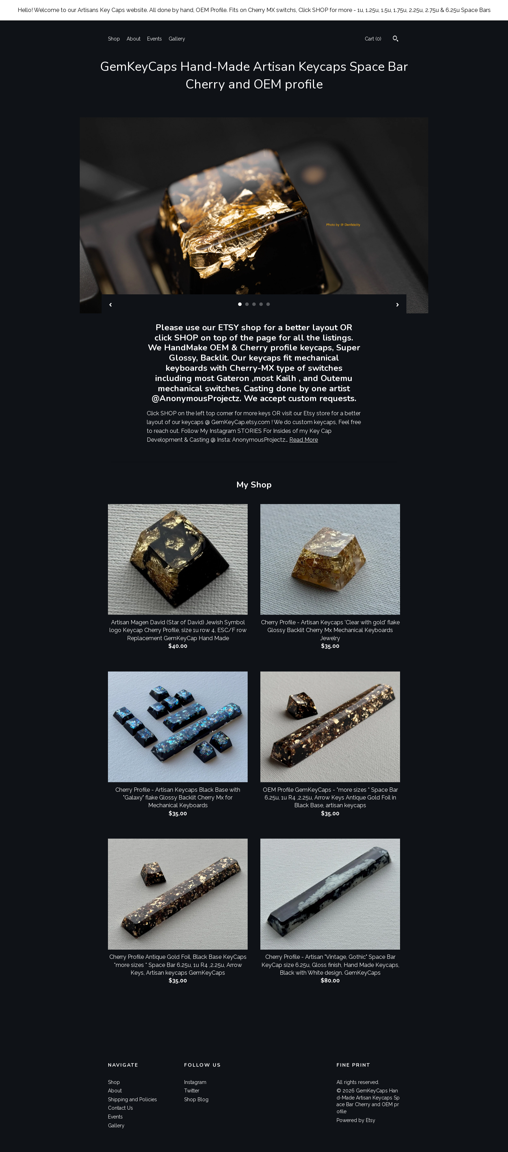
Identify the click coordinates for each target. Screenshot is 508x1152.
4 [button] (261, 304)
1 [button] (240, 304)
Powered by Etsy (356, 1120)
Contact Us (120, 1108)
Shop (114, 39)
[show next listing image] (397, 305)
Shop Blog (196, 1099)
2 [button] (247, 304)
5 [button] (268, 304)
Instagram (195, 1082)
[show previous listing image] (110, 305)
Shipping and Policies (132, 1099)
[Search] (395, 39)
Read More (303, 439)
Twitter (191, 1090)
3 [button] (254, 304)
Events (154, 39)
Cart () (373, 39)
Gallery (177, 39)
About (133, 39)
